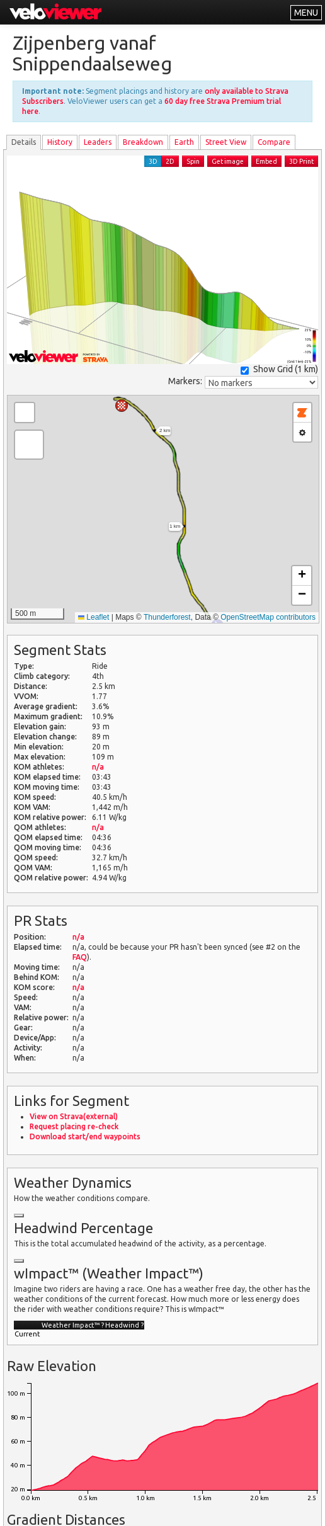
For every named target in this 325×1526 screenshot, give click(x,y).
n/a (98, 767)
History (59, 142)
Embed (266, 161)
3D (153, 161)
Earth (184, 142)
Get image (228, 161)
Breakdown (143, 142)
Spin (193, 161)
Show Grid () (279, 369)
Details (23, 142)
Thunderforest (167, 617)
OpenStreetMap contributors (268, 617)
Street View (225, 142)
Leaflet (93, 617)
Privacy (173, 1509)
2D (170, 161)
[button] (121, 405)
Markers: (185, 381)
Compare (274, 142)
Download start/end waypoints (85, 1136)
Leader (97, 142)
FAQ (79, 957)
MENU (306, 13)
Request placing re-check (74, 1126)
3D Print (301, 161)
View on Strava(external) (74, 1116)
